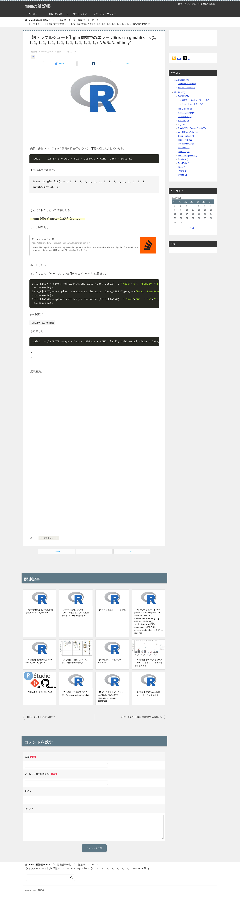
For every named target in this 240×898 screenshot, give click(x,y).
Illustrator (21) (184, 148)
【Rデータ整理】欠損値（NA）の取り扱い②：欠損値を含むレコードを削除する (75, 613)
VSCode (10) (183, 120)
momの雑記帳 (39, 5)
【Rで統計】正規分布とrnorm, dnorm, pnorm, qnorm (39, 661)
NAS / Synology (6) (186, 113)
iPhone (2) (182, 171)
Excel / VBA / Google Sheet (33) (192, 128)
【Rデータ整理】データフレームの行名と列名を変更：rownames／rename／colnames (112, 696)
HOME (39, 20)
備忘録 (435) (179, 92)
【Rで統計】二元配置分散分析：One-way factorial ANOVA (75, 693)
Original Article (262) (187, 84)
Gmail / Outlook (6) (186, 136)
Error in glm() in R (43, 239)
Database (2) (183, 159)
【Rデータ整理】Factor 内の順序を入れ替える (141, 717)
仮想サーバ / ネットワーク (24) (195, 100)
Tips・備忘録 (55, 13)
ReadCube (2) (184, 163)
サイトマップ (80, 13)
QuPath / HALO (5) (186, 144)
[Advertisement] (94, 131)
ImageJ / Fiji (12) (185, 140)
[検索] (50, 878)
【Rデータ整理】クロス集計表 (112, 610)
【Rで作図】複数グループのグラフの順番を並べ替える (75, 661)
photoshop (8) (184, 151)
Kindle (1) (182, 167)
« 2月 (191, 228)
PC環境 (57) (183, 96)
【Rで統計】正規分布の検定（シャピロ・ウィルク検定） (147, 693)
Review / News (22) (186, 87)
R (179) (181, 124)
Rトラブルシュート (48, 538)
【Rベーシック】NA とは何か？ (40, 717)
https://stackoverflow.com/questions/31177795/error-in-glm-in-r (61, 243)
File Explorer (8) (185, 109)
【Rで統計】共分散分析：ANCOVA (110, 661)
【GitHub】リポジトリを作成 (39, 692)
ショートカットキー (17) (193, 104)
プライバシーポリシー (104, 13)
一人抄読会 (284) (181, 80)
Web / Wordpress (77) (187, 155)
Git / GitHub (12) (185, 117)
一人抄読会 (32, 13)
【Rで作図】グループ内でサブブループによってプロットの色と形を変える (148, 663)
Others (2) (182, 175)
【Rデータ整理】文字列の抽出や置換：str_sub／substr (39, 611)
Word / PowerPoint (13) (188, 132)
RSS (179, 58)
